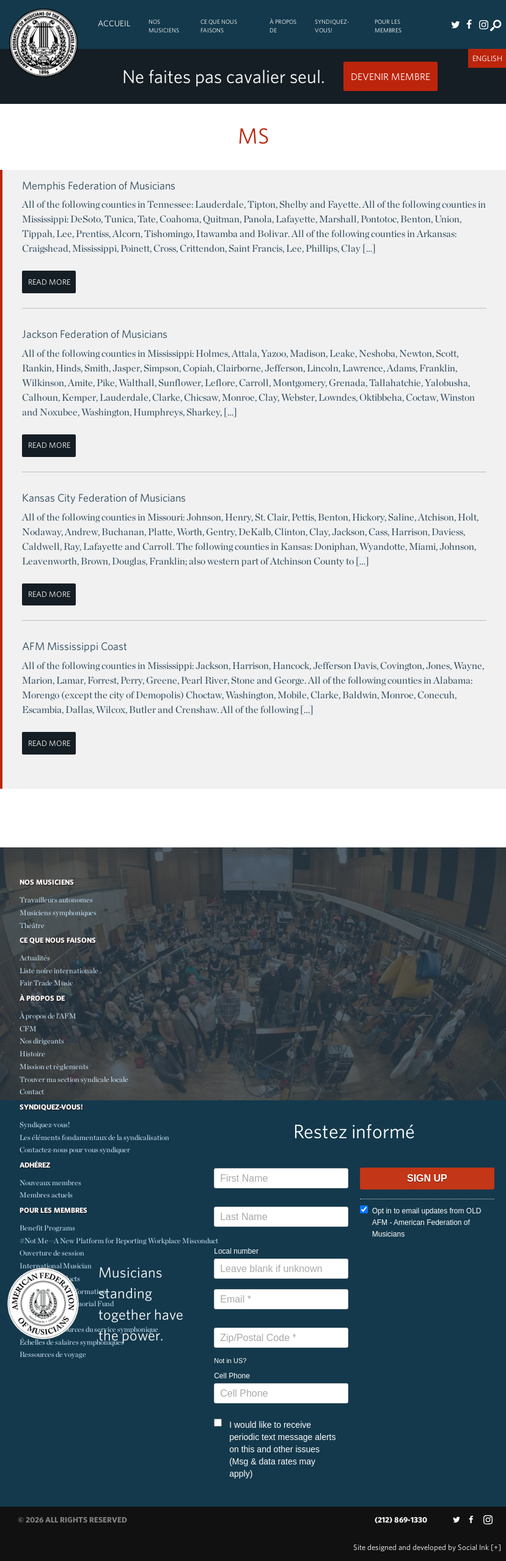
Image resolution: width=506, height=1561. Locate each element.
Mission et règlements (54, 1066)
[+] (496, 1547)
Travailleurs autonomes (56, 899)
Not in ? (230, 1360)
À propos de (283, 26)
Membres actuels (46, 1194)
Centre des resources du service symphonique (89, 1329)
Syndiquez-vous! (332, 26)
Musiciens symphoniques (58, 912)
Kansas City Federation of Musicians (104, 497)
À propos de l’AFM (48, 1015)
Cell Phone (232, 1376)
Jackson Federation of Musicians (94, 333)
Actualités (35, 957)
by (421, 1547)
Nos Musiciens (163, 26)
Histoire (32, 1053)
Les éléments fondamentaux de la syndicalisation (94, 1137)
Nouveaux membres (50, 1182)
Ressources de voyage (53, 1354)
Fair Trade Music (46, 982)
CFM (28, 1028)
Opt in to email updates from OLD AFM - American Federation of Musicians (421, 1221)
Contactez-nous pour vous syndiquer (75, 1149)
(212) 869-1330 (401, 1519)
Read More (49, 282)
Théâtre (32, 925)
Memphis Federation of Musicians (98, 185)
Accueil (114, 23)
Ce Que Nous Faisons (218, 26)
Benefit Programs (47, 1227)
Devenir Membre (390, 76)
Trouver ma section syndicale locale (74, 1079)
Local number (236, 1251)
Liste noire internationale (59, 970)
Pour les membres (388, 26)
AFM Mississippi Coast (74, 646)
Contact (32, 1091)
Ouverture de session (52, 1252)
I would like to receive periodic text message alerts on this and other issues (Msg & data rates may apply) (275, 1449)
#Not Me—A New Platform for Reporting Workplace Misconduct (119, 1240)
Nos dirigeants (42, 1040)
